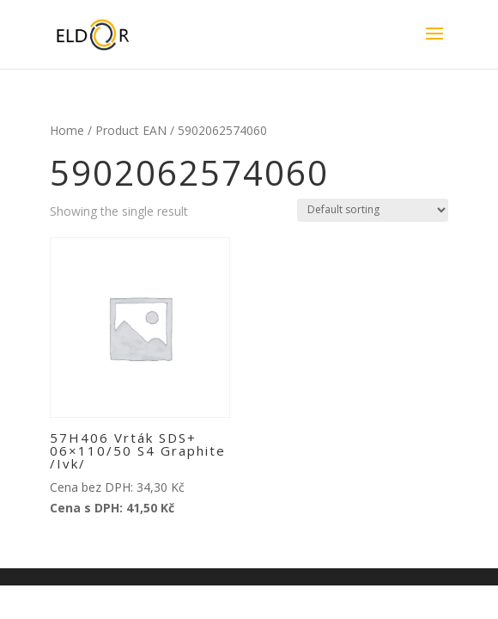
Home (67, 130)
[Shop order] (372, 210)
